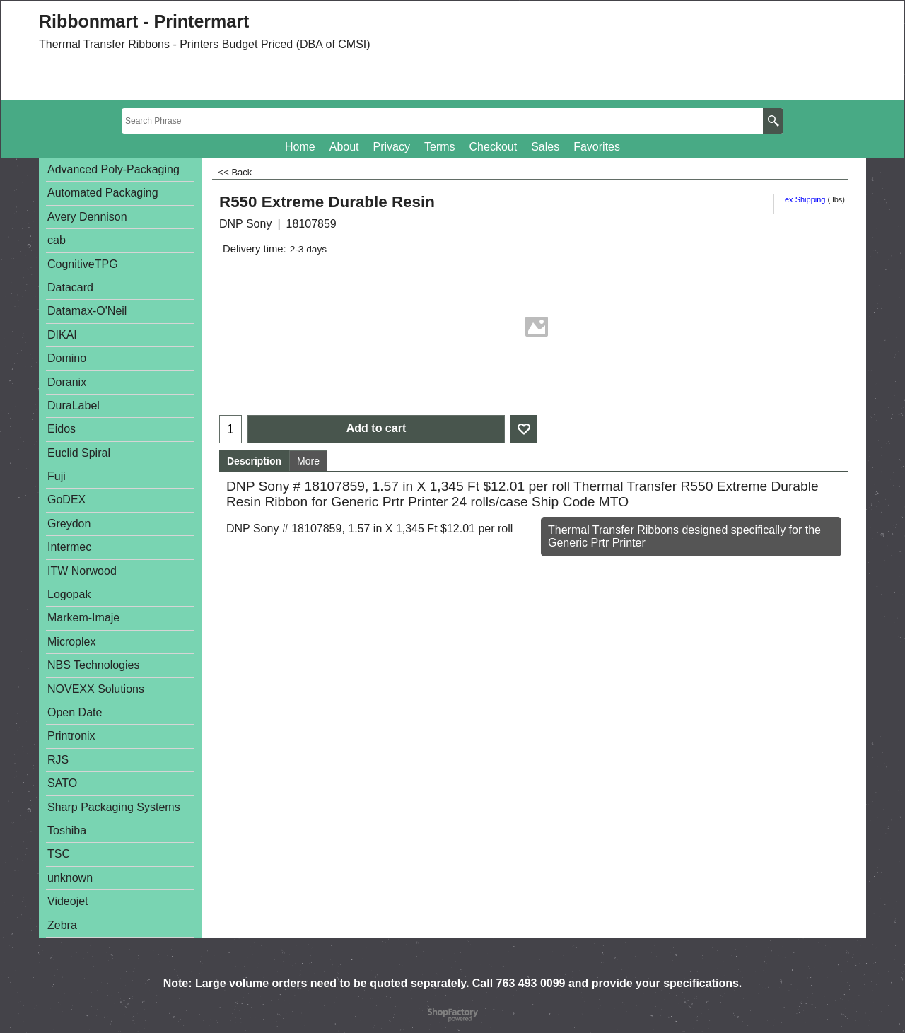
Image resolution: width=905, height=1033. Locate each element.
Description (254, 461)
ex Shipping (805, 199)
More (308, 461)
